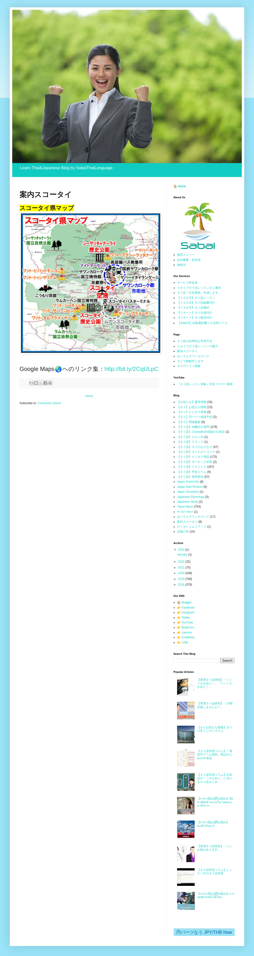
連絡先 (181, 265)
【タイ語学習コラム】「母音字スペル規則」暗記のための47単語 (214, 754)
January (182, 554)
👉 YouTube (185, 622)
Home (89, 396)
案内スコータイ (187, 351)
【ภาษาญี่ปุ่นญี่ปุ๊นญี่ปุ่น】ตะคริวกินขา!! (213, 824)
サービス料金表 (187, 282)
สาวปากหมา (185, 511)
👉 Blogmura (185, 627)
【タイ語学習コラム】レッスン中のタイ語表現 (214, 871)
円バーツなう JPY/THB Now (204, 932)
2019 (181, 579)
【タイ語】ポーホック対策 (194, 462)
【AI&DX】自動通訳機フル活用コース (202, 323)
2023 (181, 549)
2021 (181, 567)
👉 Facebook (185, 607)
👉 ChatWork (185, 637)
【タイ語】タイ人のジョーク (196, 452)
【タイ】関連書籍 (189, 422)
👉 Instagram (186, 612)
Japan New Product (190, 487)
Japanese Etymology (190, 497)
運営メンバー (186, 254)
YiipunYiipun (185, 506)
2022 (181, 561)
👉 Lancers (184, 632)
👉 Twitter (183, 617)
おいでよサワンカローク (193, 356)
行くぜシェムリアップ (191, 526)
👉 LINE (182, 642)
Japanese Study (187, 501)
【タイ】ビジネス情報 (191, 412)
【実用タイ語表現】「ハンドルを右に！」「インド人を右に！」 (214, 683)
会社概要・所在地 (189, 260)
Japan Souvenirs (188, 491)
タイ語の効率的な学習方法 (194, 341)
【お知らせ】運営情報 (191, 402)
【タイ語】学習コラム (191, 472)
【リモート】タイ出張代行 (194, 312)
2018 (181, 584)
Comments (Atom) (49, 403)
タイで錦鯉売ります (190, 361)
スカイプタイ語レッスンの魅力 (197, 346)
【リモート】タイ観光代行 (194, 317)
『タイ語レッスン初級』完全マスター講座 (205, 384)
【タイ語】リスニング (191, 466)
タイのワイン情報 (189, 366)
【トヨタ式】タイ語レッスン (196, 298)
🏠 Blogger (184, 602)
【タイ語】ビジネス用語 (193, 456)
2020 (181, 573)
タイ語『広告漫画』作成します (197, 292)
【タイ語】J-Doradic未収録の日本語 (201, 432)
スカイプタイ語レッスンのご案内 (199, 287)
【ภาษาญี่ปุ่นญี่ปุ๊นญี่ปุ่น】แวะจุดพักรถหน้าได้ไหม (215, 895)
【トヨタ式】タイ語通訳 (193, 307)
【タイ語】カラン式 (190, 437)
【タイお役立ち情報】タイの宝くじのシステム (214, 729)
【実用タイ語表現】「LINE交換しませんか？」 (215, 705)
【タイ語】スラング (190, 442)
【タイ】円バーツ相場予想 (194, 417)
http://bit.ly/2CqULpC (132, 369)
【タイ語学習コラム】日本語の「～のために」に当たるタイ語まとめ (214, 778)
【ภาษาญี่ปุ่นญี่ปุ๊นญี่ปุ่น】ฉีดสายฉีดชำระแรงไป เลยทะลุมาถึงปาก (215, 802)
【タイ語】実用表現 (190, 476)
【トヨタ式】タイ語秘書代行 (196, 302)
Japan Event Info (188, 481)
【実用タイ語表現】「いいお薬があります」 (214, 848)
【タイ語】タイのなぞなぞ (194, 447)
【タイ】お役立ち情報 (191, 407)
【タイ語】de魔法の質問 (193, 427)
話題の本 (183, 531)
